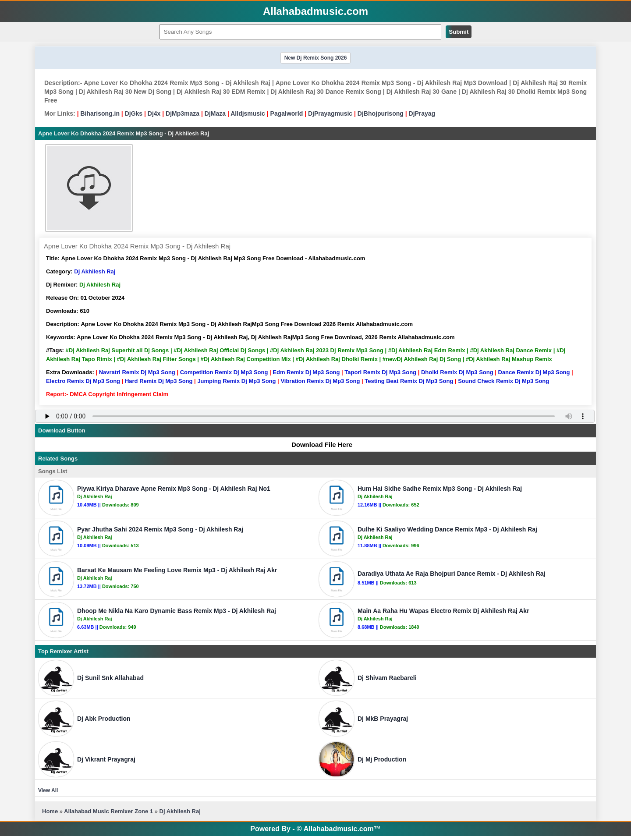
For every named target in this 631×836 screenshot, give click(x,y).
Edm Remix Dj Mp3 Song (306, 372)
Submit (458, 31)
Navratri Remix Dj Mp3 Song (137, 372)
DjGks (133, 113)
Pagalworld (286, 113)
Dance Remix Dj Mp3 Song (534, 372)
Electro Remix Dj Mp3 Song (83, 381)
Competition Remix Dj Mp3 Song (224, 372)
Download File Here (317, 444)
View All (48, 790)
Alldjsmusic (247, 113)
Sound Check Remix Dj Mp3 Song (503, 381)
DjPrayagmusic (330, 113)
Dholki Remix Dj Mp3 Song (457, 372)
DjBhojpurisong (381, 113)
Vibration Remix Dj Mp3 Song (320, 381)
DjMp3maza (182, 113)
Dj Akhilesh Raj (94, 271)
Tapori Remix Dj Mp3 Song (380, 372)
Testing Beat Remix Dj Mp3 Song (409, 381)
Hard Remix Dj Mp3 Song (159, 381)
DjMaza (215, 113)
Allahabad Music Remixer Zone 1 (108, 811)
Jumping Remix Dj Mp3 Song (236, 381)
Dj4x (154, 113)
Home (50, 811)
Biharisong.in (99, 113)
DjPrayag (422, 113)
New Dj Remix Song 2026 (315, 58)
